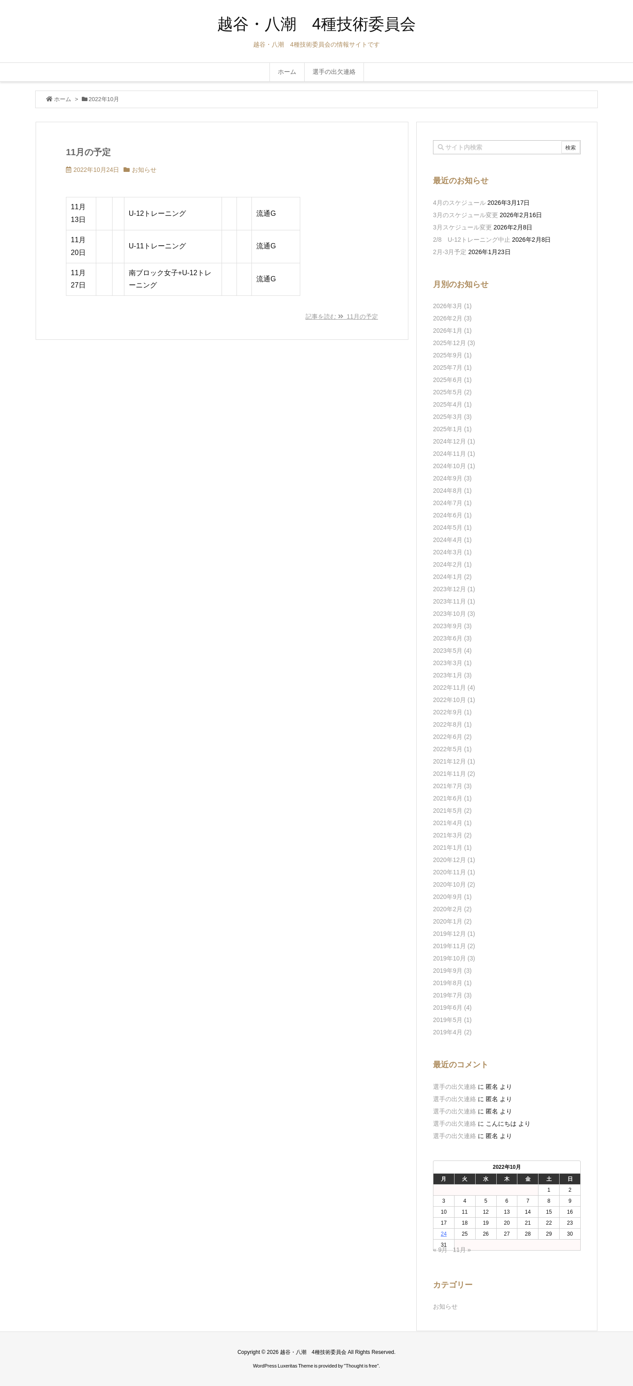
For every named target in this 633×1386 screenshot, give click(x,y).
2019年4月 (452, 1032)
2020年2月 (452, 909)
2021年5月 (452, 810)
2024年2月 (452, 564)
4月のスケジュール (459, 202)
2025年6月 (452, 379)
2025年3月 (452, 416)
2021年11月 (454, 773)
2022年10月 (454, 699)
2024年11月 (454, 453)
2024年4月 (452, 539)
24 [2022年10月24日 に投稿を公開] (444, 1234)
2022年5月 (452, 749)
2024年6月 (452, 515)
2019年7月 (452, 995)
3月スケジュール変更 (462, 227)
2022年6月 (452, 736)
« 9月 (440, 1249)
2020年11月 (454, 872)
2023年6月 (452, 638)
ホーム (62, 99)
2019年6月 (452, 1007)
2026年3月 (452, 305)
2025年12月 (454, 342)
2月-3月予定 (449, 251)
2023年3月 (452, 662)
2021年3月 (452, 835)
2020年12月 (454, 859)
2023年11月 (454, 601)
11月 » (462, 1249)
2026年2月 (452, 318)
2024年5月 (452, 527)
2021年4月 (452, 822)
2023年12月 (454, 589)
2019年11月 (454, 945)
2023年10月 (454, 613)
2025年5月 (452, 392)
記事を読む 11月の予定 (342, 316)
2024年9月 (452, 478)
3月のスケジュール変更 (465, 214)
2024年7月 (452, 502)
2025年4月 (452, 404)
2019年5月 (452, 1019)
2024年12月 (454, 441)
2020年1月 (452, 921)
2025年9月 (452, 355)
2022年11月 (454, 687)
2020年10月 (454, 884)
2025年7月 (452, 367)
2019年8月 (452, 982)
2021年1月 (452, 847)
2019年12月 (454, 933)
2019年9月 (452, 970)
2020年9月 (452, 896)
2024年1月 (452, 576)
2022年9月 (452, 712)
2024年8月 (452, 490)
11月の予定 (88, 152)
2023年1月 (452, 675)
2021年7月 (452, 785)
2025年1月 (452, 429)
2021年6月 (452, 798)
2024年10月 (454, 465)
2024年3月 (452, 552)
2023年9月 (452, 625)
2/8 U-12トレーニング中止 (471, 239)
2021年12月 (454, 761)
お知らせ (144, 169)
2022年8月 (452, 724)
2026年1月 (452, 330)
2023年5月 (452, 650)
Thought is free (361, 1365)
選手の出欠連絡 (454, 1086)
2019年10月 (454, 958)
